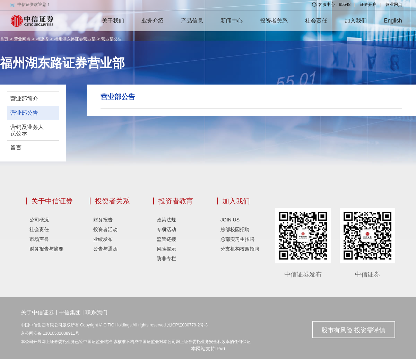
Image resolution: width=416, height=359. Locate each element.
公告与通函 (105, 249)
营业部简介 (24, 99)
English (393, 21)
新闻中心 (231, 21)
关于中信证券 (52, 201)
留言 (15, 147)
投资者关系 (274, 21)
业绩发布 (103, 239)
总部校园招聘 (235, 229)
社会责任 (316, 21)
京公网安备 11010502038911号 (50, 333)
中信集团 (70, 312)
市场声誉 (39, 239)
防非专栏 (166, 258)
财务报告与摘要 (46, 249)
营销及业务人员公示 (27, 130)
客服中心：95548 (331, 4)
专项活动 (166, 229)
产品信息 (192, 21)
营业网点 (393, 4)
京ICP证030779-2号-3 (187, 325)
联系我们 (96, 312)
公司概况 (39, 219)
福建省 (42, 39)
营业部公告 (111, 39)
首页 (4, 39)
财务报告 (103, 219)
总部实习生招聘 (237, 239)
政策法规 (166, 219)
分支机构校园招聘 (239, 249)
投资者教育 (175, 201)
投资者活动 (105, 229)
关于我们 (113, 21)
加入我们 (356, 21)
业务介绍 (152, 21)
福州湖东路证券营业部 (75, 39)
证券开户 (368, 4)
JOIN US (230, 219)
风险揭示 (166, 249)
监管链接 (166, 239)
